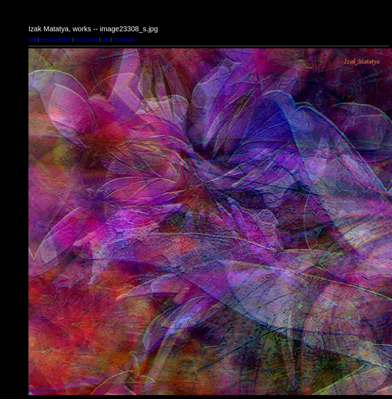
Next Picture (86, 39)
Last (105, 39)
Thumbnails (124, 39)
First (32, 39)
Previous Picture (55, 39)
